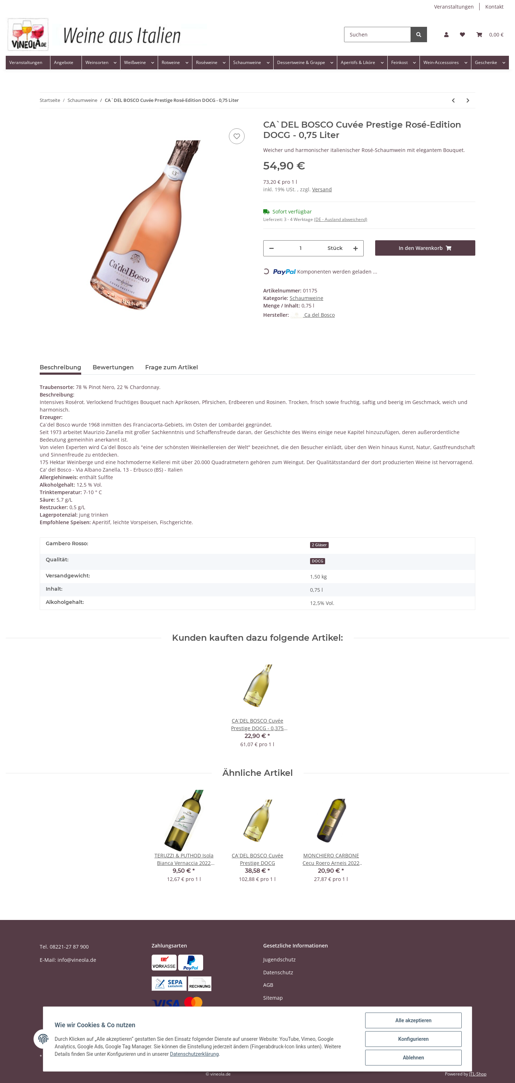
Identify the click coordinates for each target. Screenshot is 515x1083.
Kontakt (494, 6)
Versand (322, 189)
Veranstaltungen (454, 6)
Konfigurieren (413, 1039)
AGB (268, 984)
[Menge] (301, 248)
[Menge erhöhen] (355, 248)
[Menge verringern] (271, 248)
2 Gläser (319, 544)
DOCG (317, 560)
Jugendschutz (279, 959)
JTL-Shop (477, 1074)
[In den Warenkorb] (425, 248)
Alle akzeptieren (413, 1020)
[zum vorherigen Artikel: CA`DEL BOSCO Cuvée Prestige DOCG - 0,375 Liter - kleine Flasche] (453, 100)
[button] (446, 34)
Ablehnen (413, 1057)
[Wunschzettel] (462, 34)
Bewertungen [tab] (113, 367)
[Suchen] (377, 34)
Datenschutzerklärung (194, 1054)
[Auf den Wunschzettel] (237, 136)
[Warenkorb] (490, 34)
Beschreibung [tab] (60, 367)
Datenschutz (278, 972)
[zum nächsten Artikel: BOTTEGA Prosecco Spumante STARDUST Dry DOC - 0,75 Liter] (468, 100)
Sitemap (273, 997)
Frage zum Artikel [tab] (171, 367)
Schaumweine (306, 298)
